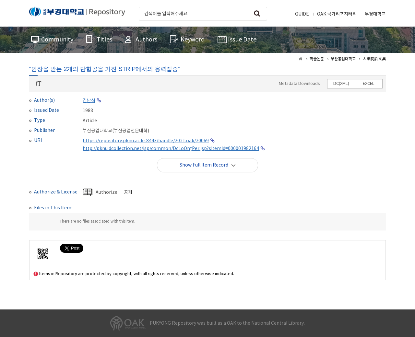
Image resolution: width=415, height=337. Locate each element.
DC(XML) (341, 83)
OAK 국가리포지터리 (337, 14)
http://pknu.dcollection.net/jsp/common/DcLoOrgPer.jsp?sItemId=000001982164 (171, 148)
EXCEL (368, 83)
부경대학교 (375, 14)
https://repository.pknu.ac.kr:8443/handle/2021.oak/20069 (146, 141)
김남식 (89, 100)
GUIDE (302, 14)
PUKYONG (77, 13)
